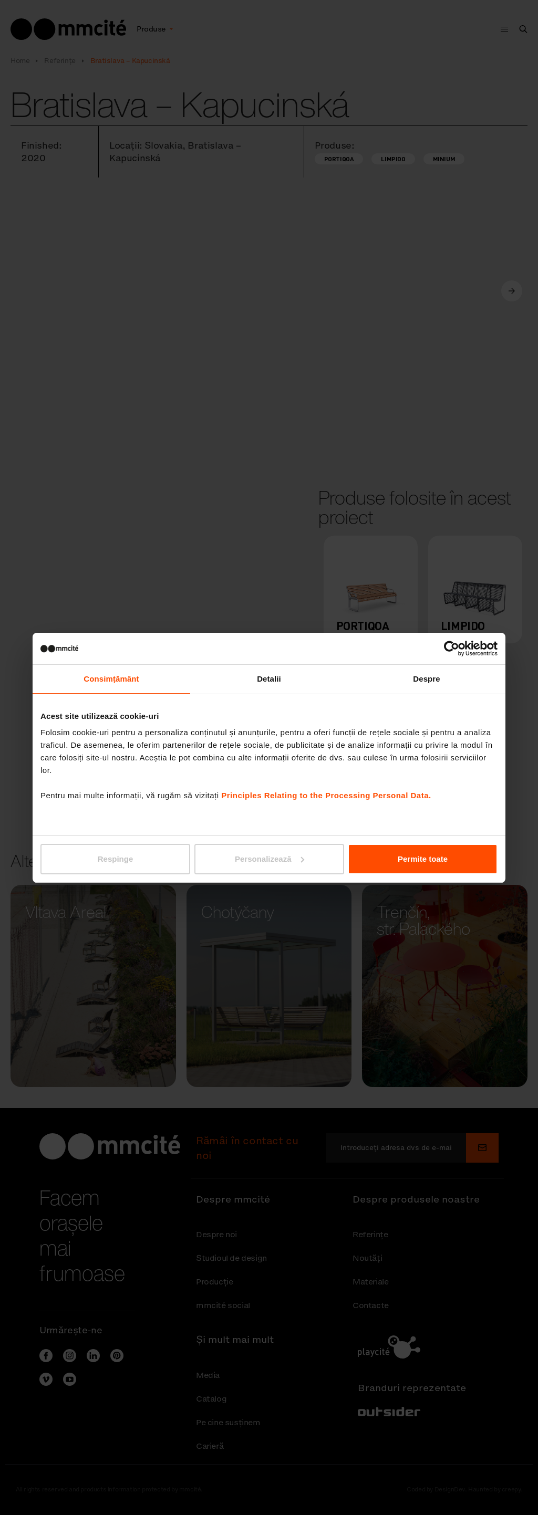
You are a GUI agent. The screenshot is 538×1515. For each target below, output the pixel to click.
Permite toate (423, 858)
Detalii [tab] (269, 678)
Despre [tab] (426, 678)
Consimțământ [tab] (111, 678)
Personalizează (269, 858)
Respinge (115, 858)
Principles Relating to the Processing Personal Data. (326, 795)
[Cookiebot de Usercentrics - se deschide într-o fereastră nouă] (452, 648)
